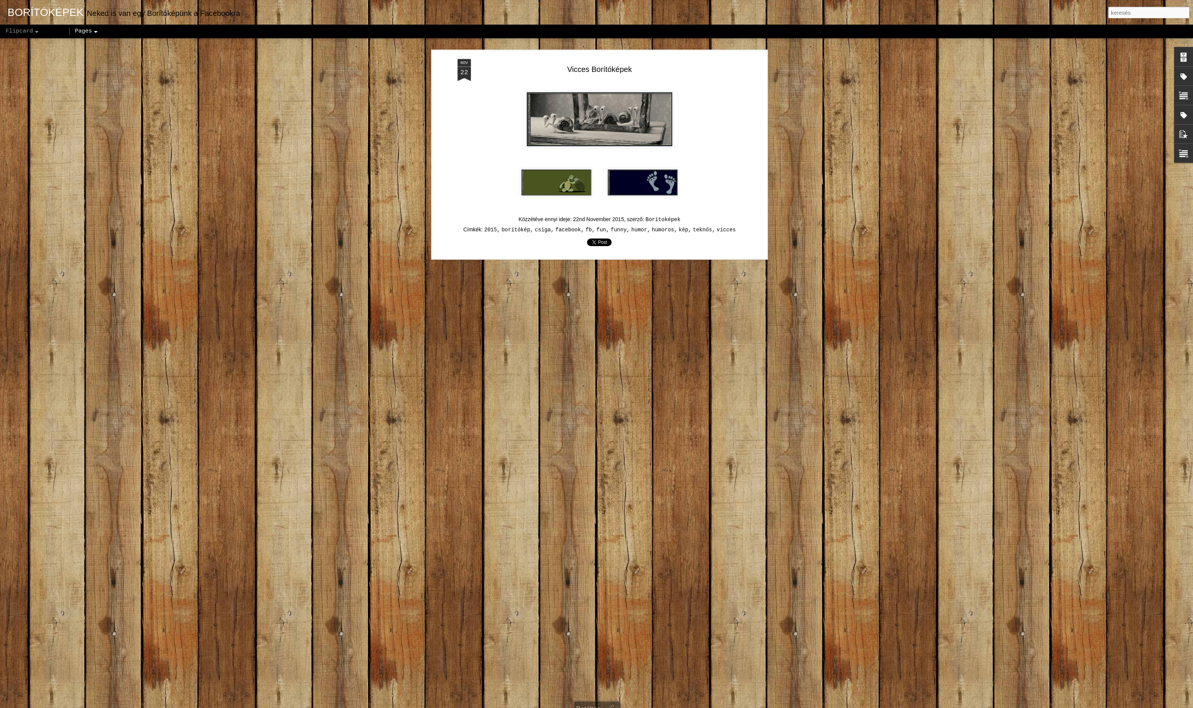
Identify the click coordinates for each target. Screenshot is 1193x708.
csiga (543, 162)
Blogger (644, 704)
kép (683, 162)
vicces (726, 162)
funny (619, 162)
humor (639, 162)
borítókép (515, 162)
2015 (490, 162)
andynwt (601, 704)
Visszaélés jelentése (681, 704)
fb (589, 162)
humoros (663, 162)
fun (601, 162)
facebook (568, 162)
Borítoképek (663, 152)
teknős (702, 162)
